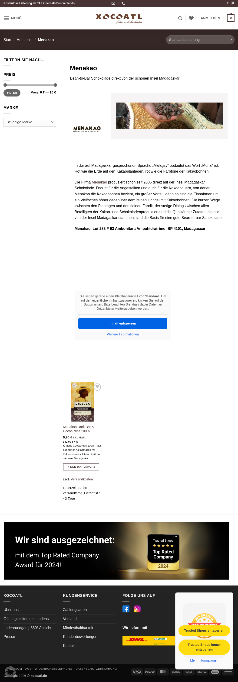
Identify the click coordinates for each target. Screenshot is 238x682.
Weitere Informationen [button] (123, 334)
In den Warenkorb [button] (81, 466)
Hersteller (25, 40)
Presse (9, 637)
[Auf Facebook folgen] (227, 3)
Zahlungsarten (75, 610)
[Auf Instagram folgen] (232, 3)
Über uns (11, 610)
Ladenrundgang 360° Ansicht (27, 628)
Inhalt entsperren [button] (123, 323)
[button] (12, 18)
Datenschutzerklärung (96, 668)
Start (7, 40)
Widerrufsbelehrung (53, 668)
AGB (28, 668)
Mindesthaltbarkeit (78, 628)
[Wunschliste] (191, 18)
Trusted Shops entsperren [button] (204, 630)
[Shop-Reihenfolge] (200, 39)
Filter (12, 92)
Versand (70, 619)
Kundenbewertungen (80, 637)
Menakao (99, 182)
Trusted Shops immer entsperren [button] (204, 647)
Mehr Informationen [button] (204, 660)
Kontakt (69, 646)
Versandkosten (82, 479)
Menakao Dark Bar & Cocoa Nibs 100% (78, 429)
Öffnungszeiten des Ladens (26, 619)
